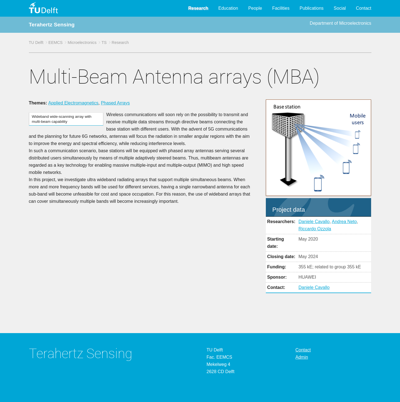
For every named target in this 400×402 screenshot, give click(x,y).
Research (198, 8)
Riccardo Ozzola (314, 228)
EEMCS (55, 42)
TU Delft (36, 42)
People (255, 8)
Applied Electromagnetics (73, 103)
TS (103, 42)
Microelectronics (82, 42)
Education (228, 8)
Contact (363, 8)
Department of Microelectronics (340, 23)
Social (340, 8)
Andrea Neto (344, 221)
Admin (302, 357)
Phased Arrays (115, 103)
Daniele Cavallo (313, 221)
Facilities (280, 8)
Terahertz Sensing (52, 25)
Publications (312, 8)
